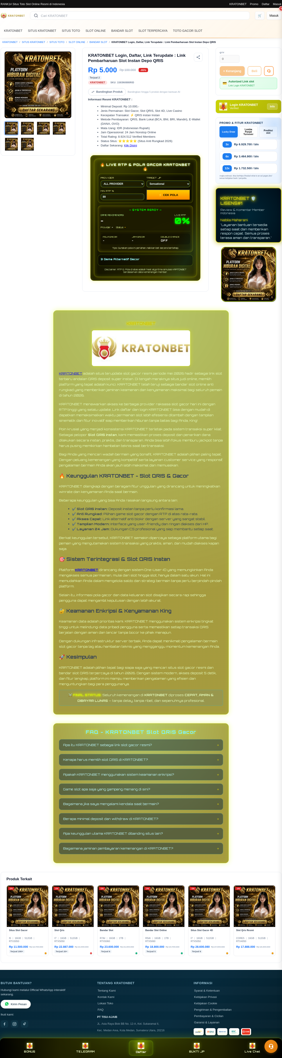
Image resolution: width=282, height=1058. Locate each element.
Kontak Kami (106, 997)
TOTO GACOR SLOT (187, 30)
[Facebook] (4, 1024)
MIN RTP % (122, 195)
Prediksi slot (268, 131)
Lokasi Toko (105, 1003)
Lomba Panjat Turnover (248, 131)
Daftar (266, 4)
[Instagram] (14, 1024)
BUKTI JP (196, 1048)
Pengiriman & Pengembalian (213, 1009)
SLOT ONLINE (96, 30)
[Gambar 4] (59, 128)
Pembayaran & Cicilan (208, 1016)
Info (272, 106)
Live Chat (252, 1048)
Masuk (277, 4)
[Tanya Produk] (269, 71)
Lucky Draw (228, 132)
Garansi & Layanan (207, 1022)
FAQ (101, 1009)
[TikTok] (24, 1024)
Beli (254, 71)
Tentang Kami (107, 990)
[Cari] (36, 15)
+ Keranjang (232, 71)
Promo (254, 4)
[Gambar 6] (27, 144)
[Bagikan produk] (198, 57)
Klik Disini (130, 145)
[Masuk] (274, 15)
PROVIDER (122, 181)
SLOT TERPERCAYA (153, 30)
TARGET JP (168, 181)
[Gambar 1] (11, 128)
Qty (222, 52)
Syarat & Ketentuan (207, 990)
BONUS (29, 1048)
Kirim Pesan (16, 1004)
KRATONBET (237, 4)
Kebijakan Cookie (205, 1003)
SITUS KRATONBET (42, 30)
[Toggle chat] (271, 1046)
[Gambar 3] (43, 128)
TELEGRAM (85, 1048)
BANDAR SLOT (122, 30)
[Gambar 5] (11, 144)
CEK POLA (168, 195)
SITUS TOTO (71, 30)
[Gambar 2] (27, 128)
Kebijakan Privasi (205, 997)
